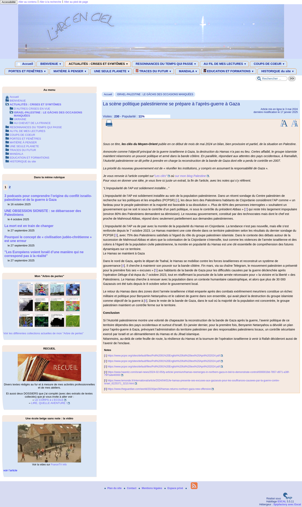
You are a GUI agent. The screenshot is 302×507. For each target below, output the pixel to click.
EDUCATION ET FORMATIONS (228, 71)
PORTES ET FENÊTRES (26, 71)
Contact (130, 488)
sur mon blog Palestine (190, 176)
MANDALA (187, 71)
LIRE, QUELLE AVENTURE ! (49, 403)
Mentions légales (151, 488)
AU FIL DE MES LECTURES (224, 64)
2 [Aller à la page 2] (10, 187)
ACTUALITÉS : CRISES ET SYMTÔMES (97, 64)
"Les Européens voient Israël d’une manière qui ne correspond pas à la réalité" (44, 254)
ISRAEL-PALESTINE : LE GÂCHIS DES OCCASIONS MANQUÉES (155, 94)
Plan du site (113, 488)
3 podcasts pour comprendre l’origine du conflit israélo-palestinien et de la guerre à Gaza (48, 197)
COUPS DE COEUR (268, 64)
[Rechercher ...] (271, 78)
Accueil (25, 64)
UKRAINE (20, 119)
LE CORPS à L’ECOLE (49, 399)
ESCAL (282, 501)
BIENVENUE (50, 64)
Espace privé (174, 488)
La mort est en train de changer (28, 226)
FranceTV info (59, 464)
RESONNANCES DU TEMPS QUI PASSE (165, 64)
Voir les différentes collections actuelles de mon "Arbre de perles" (43, 333)
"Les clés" (160, 176)
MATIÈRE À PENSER (69, 71)
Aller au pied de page (76, 1)
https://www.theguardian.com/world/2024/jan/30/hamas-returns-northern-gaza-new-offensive (159, 388)
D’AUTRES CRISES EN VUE (32, 108)
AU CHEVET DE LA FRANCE (32, 123)
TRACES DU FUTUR (154, 71)
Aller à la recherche (50, 1)
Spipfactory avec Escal (287, 504)
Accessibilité (9, 2)
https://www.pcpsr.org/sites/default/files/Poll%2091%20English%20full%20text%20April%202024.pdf (164, 355)
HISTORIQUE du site (277, 71)
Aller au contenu (27, 1)
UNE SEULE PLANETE (111, 71)
